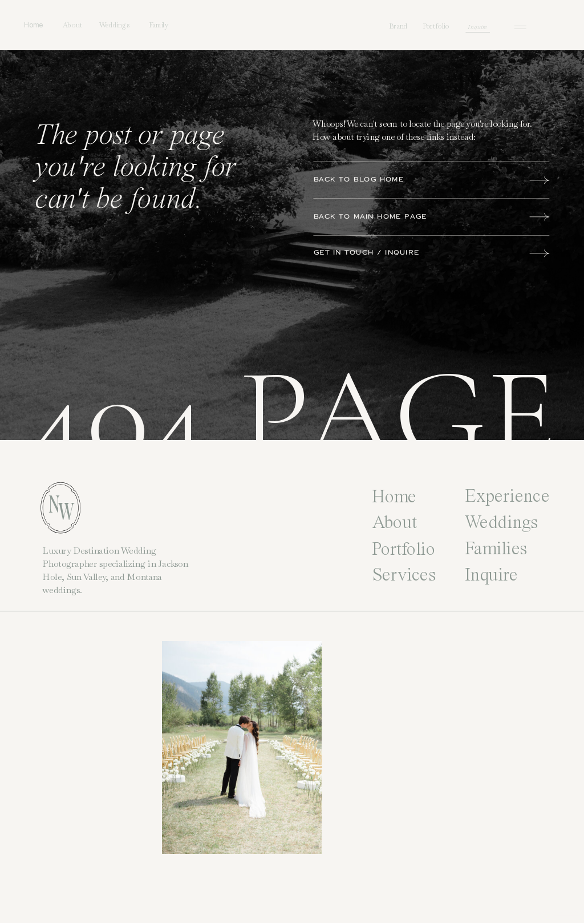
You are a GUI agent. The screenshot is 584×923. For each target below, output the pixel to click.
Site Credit (566, 912)
